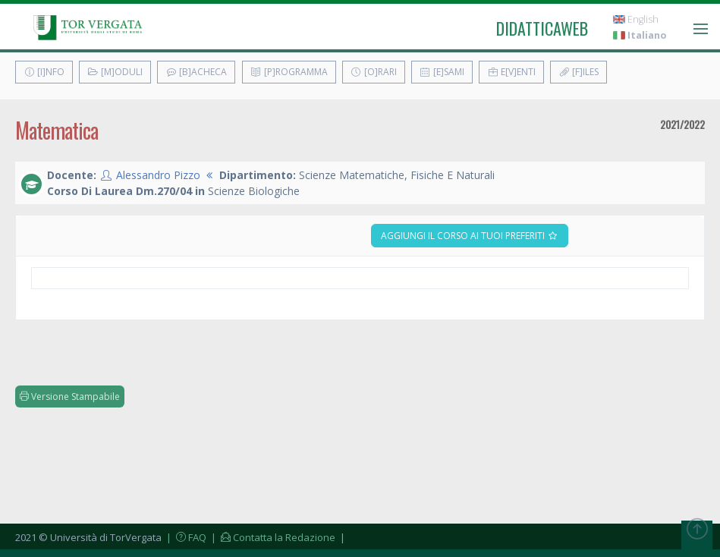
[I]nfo (44, 71)
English (636, 19)
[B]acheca (196, 71)
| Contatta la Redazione (272, 537)
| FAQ (185, 537)
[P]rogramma (289, 71)
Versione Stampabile (70, 396)
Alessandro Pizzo (158, 175)
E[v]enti (511, 71)
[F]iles (578, 71)
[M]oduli (115, 71)
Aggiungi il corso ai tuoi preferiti (469, 235)
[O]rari (374, 71)
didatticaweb (542, 28)
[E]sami (442, 71)
